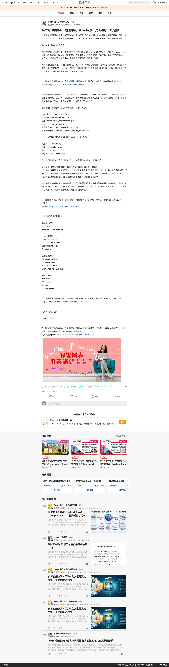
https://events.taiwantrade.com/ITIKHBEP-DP (68, 85)
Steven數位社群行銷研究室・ (66, 505)
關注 (122, 422)
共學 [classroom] (109, 13)
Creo (66, 386)
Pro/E (91, 386)
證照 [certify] (91, 13)
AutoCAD (46, 386)
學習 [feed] (72, 13)
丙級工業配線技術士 (103, 386)
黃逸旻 (56, 508)
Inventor (83, 386)
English (74, 386)
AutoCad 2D (57, 386)
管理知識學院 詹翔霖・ (64, 634)
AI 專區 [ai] (61, 13)
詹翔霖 (56, 636)
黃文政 (56, 540)
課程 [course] (81, 13)
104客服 (5, 665)
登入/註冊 (161, 2)
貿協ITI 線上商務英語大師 (58, 22)
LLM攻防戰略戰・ (61, 537)
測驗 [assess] (100, 13)
